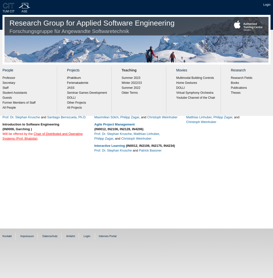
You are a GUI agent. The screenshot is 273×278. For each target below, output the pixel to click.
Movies (181, 70)
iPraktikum (74, 78)
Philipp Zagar (129, 117)
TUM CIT (8, 11)
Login (267, 4)
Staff (5, 88)
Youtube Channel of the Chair (195, 97)
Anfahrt (70, 236)
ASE (25, 11)
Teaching (129, 70)
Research (238, 70)
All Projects (74, 107)
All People (9, 107)
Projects (73, 70)
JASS (70, 88)
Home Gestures (186, 83)
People (7, 70)
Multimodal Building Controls (195, 78)
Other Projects (76, 102)
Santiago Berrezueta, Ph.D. (66, 117)
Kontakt (7, 236)
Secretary (8, 83)
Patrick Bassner (150, 150)
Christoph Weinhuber (162, 117)
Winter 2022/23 (132, 83)
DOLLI (71, 97)
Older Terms (130, 92)
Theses (235, 92)
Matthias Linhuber (146, 134)
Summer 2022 (131, 88)
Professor (8, 78)
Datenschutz (50, 236)
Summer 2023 (131, 78)
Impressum (27, 236)
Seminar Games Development (87, 92)
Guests (7, 97)
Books (235, 83)
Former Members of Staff (18, 102)
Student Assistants (14, 92)
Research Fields (241, 78)
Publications (239, 88)
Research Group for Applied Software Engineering (91, 26)
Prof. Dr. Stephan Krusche (21, 117)
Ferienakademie (77, 83)
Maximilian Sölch (106, 117)
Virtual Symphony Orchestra (194, 92)
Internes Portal (108, 236)
